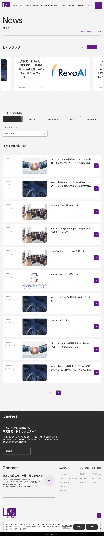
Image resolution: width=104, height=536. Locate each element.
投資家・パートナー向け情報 (68, 478)
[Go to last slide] (89, 47)
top (81, 32)
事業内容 (28, 5)
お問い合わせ (81, 5)
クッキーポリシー (15, 529)
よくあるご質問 (64, 482)
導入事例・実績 (96, 474)
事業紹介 (82, 474)
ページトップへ (99, 515)
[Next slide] (94, 47)
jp (88, 5)
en (91, 5)
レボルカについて (18, 5)
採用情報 (71, 5)
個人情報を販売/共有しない (52, 534)
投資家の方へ (55, 5)
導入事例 (35, 5)
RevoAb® (83, 482)
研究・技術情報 (44, 5)
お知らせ (64, 5)
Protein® (83, 478)
